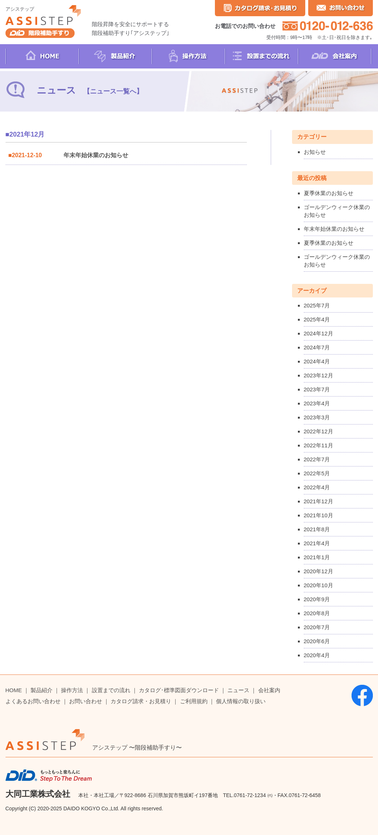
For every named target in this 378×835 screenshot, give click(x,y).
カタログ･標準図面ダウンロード (179, 690)
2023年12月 (318, 375)
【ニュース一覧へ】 (113, 91)
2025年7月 (317, 305)
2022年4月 (317, 487)
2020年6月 (317, 641)
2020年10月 (318, 585)
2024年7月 (317, 347)
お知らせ (315, 152)
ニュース (238, 690)
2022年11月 (318, 445)
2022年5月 (317, 473)
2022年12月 (318, 431)
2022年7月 (317, 459)
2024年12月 (318, 333)
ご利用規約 (194, 701)
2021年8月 (317, 529)
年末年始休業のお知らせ (96, 155)
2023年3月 (317, 417)
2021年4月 (317, 543)
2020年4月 (317, 655)
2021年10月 (318, 515)
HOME (14, 690)
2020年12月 (318, 571)
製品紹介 (41, 690)
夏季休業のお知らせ (328, 193)
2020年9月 (317, 599)
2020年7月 (317, 627)
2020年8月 (317, 613)
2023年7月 (317, 389)
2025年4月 (317, 319)
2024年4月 (317, 361)
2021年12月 (318, 501)
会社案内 (269, 690)
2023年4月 (317, 403)
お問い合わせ (85, 701)
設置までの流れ (111, 690)
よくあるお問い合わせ (33, 701)
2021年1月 (317, 557)
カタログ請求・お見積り (141, 701)
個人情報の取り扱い (241, 701)
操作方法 (72, 690)
